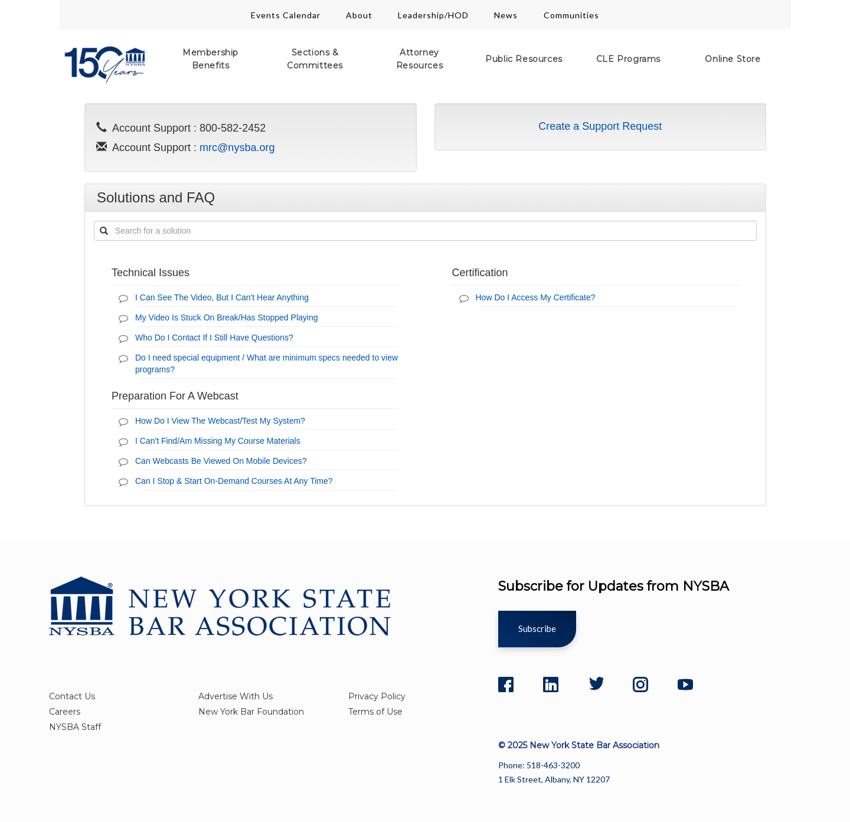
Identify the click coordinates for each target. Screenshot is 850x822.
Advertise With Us (235, 696)
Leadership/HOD (433, 15)
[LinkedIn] (550, 684)
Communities (571, 15)
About (359, 15)
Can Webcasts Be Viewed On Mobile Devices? (221, 461)
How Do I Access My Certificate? (536, 297)
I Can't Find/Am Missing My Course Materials (217, 441)
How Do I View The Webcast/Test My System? (220, 420)
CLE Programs (628, 59)
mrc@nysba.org (237, 147)
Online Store (732, 59)
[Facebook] (506, 684)
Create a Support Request (600, 126)
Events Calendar (286, 15)
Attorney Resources (419, 59)
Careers (64, 711)
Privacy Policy (377, 696)
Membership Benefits (210, 59)
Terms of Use (375, 711)
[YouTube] (685, 684)
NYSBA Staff (75, 727)
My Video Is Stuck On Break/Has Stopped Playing (226, 317)
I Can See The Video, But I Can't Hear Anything (222, 297)
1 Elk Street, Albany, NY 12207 (554, 779)
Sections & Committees (315, 59)
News (507, 15)
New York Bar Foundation (251, 711)
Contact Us (72, 696)
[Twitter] (595, 684)
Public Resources (524, 59)
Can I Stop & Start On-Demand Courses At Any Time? (234, 481)
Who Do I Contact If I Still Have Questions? (214, 337)
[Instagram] (640, 684)
